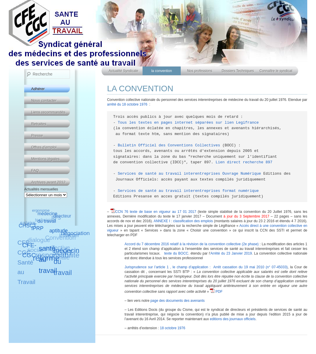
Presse (37, 135)
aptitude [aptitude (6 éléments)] (59, 230)
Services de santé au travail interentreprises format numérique (188, 191)
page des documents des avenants (177, 301)
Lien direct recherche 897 (243, 162)
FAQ (35, 170)
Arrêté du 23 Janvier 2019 (231, 253)
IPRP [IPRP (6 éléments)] (37, 228)
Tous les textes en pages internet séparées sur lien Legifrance (188, 122)
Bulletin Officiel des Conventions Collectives (169, 145)
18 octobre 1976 (172, 328)
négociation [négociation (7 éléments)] (75, 233)
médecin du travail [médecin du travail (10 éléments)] (66, 261)
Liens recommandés (48, 112)
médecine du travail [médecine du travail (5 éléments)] (47, 217)
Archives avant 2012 (48, 182)
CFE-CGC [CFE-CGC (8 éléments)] (29, 250)
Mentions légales (45, 159)
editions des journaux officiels (233, 319)
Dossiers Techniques (238, 71)
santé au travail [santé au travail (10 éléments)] (48, 259)
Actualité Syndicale (123, 71)
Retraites (38, 124)
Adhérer (38, 89)
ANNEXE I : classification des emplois (183, 221)
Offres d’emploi (44, 147)
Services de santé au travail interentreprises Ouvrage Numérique (189, 173)
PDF (216, 292)
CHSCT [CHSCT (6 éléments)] (27, 226)
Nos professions (199, 71)
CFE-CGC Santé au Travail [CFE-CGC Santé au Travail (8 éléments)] (26, 262)
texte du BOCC (176, 253)
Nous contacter (44, 100)
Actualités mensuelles (41, 189)
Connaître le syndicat (275, 71)
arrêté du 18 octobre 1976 (127, 104)
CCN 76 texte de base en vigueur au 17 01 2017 (155, 212)
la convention (161, 71)
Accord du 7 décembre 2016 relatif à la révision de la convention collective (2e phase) (191, 244)
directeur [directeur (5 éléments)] (62, 215)
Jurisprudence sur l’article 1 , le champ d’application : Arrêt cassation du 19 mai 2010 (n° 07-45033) (206, 267)
